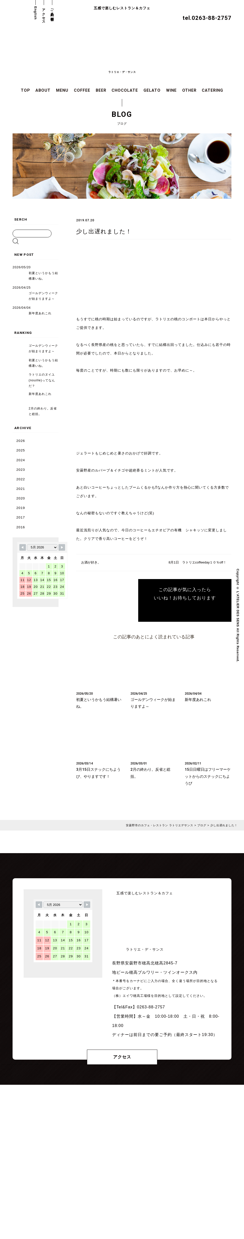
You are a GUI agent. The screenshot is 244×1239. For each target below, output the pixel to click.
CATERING (212, 90)
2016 (20, 527)
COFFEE (82, 90)
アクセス (44, 14)
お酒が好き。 (91, 563)
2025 (20, 450)
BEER (101, 90)
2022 (20, 479)
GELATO (152, 90)
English (35, 13)
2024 (20, 460)
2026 (20, 441)
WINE (171, 90)
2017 (20, 517)
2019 (20, 507)
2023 (20, 469)
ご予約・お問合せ (52, 13)
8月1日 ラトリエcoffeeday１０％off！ (195, 563)
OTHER (189, 90)
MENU (62, 90)
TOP (25, 90)
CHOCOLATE (125, 90)
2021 (20, 488)
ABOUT (43, 90)
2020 (20, 498)
